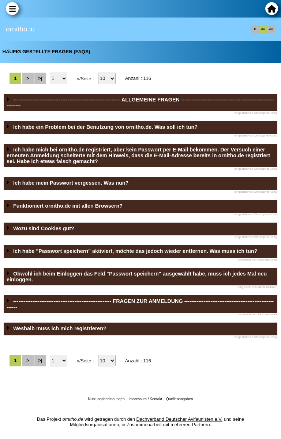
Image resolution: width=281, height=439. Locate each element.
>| (40, 78)
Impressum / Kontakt (145, 399)
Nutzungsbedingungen (106, 399)
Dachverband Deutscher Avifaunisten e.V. (179, 419)
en (271, 29)
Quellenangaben (179, 399)
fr (255, 29)
